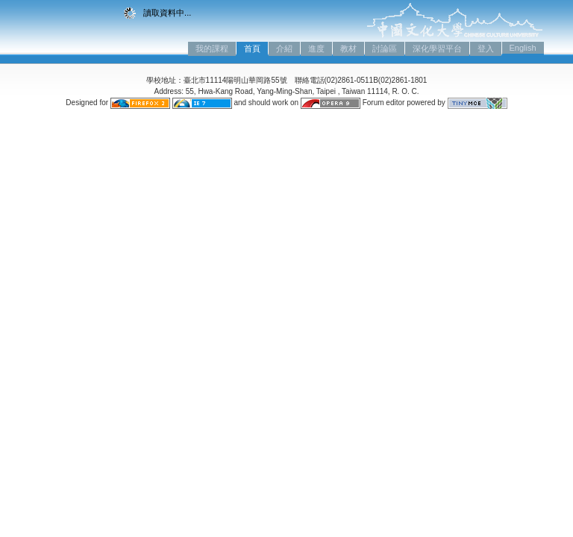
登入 (486, 48)
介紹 (284, 48)
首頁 (252, 48)
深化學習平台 (437, 48)
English (523, 47)
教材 (348, 48)
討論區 (384, 48)
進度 (316, 48)
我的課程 (211, 48)
